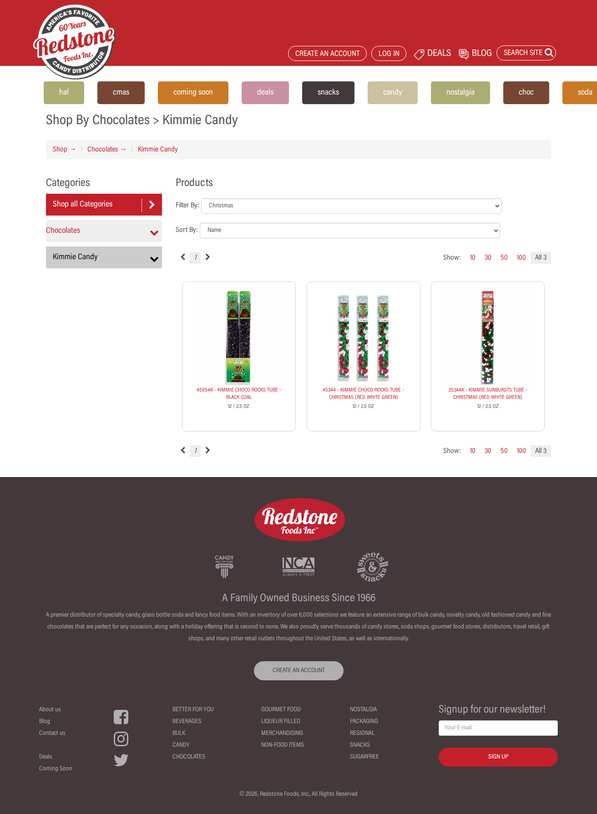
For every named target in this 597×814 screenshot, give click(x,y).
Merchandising (282, 733)
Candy (181, 745)
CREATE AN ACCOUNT (327, 54)
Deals (45, 757)
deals (265, 93)
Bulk (178, 733)
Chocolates (102, 149)
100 (521, 257)
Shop (60, 149)
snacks (328, 93)
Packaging (364, 722)
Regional (362, 733)
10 (473, 257)
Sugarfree (364, 757)
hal (64, 93)
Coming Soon (55, 769)
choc (526, 93)
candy (392, 93)
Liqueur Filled (280, 722)
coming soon (193, 93)
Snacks (360, 745)
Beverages (187, 722)
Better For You (193, 710)
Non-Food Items (282, 745)
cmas (121, 93)
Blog (44, 722)
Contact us (52, 733)
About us (50, 710)
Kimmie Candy (158, 149)
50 (504, 257)
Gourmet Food (281, 710)
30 (488, 257)
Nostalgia (363, 710)
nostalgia (460, 93)
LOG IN (389, 54)
